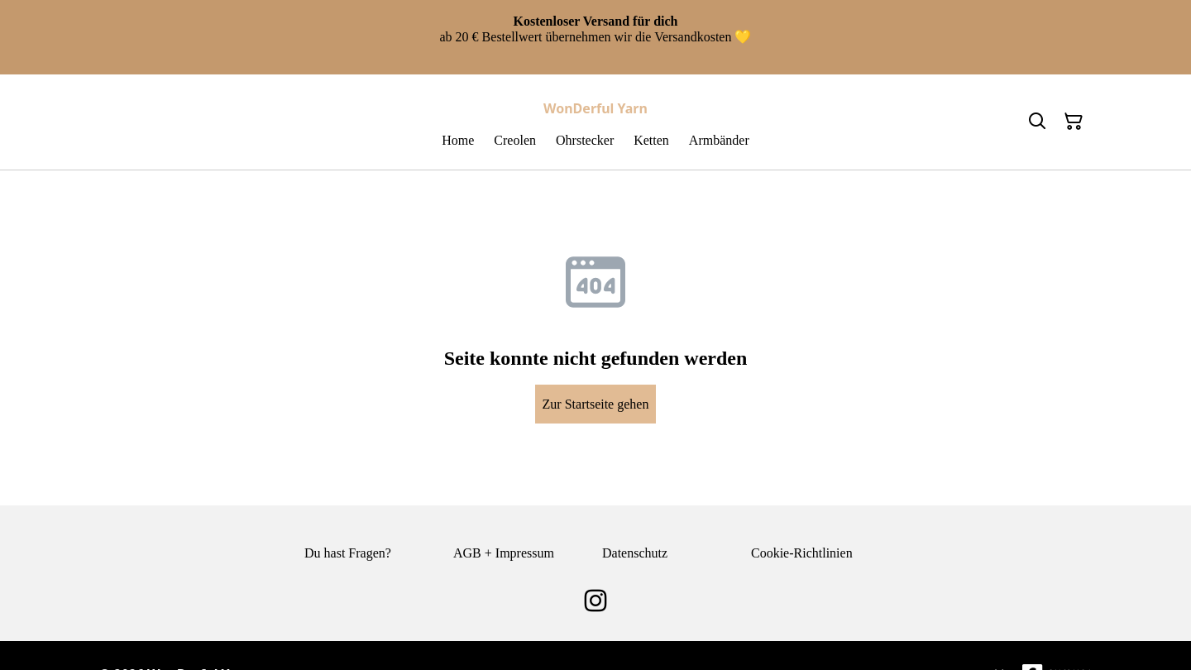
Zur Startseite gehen (596, 404)
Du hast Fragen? (347, 553)
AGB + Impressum (503, 553)
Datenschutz (634, 553)
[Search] (1037, 121)
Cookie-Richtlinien (802, 553)
